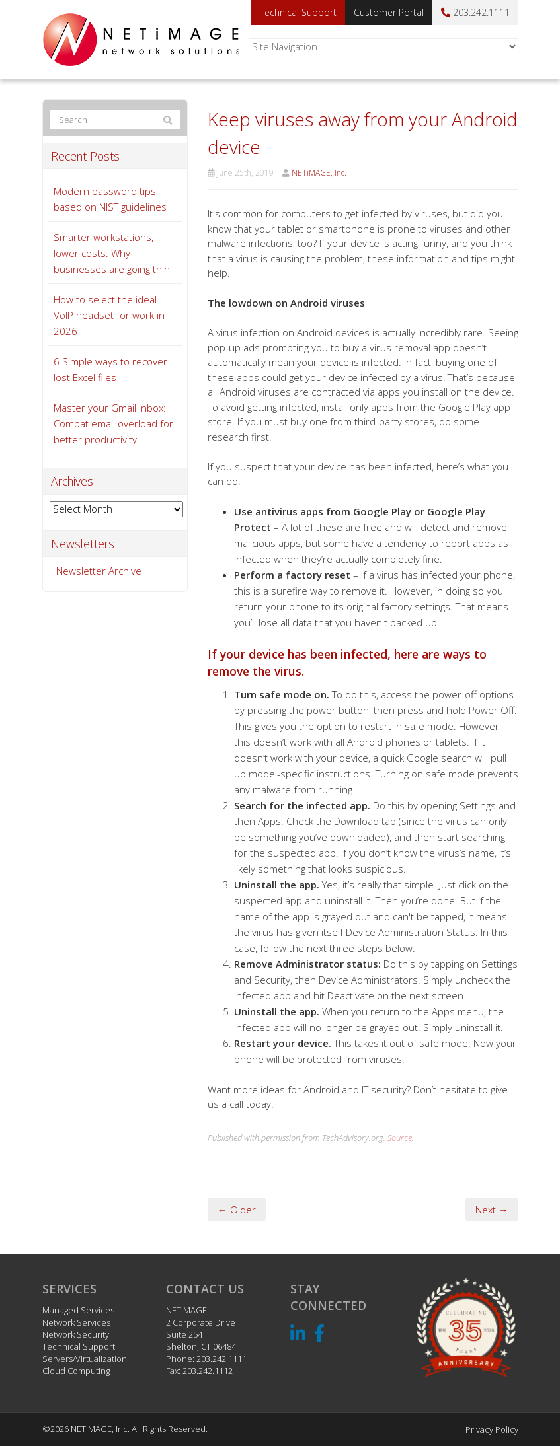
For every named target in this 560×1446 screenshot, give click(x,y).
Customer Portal (389, 12)
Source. (400, 1137)
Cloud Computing (76, 1371)
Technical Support (298, 12)
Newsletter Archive (98, 570)
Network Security (75, 1334)
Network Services (76, 1322)
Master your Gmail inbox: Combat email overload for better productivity (113, 423)
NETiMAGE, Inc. (319, 172)
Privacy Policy (491, 1429)
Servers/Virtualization (84, 1359)
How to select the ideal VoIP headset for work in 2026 (109, 315)
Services (69, 1289)
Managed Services (78, 1310)
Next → (491, 1209)
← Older (237, 1209)
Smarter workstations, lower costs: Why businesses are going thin (112, 253)
